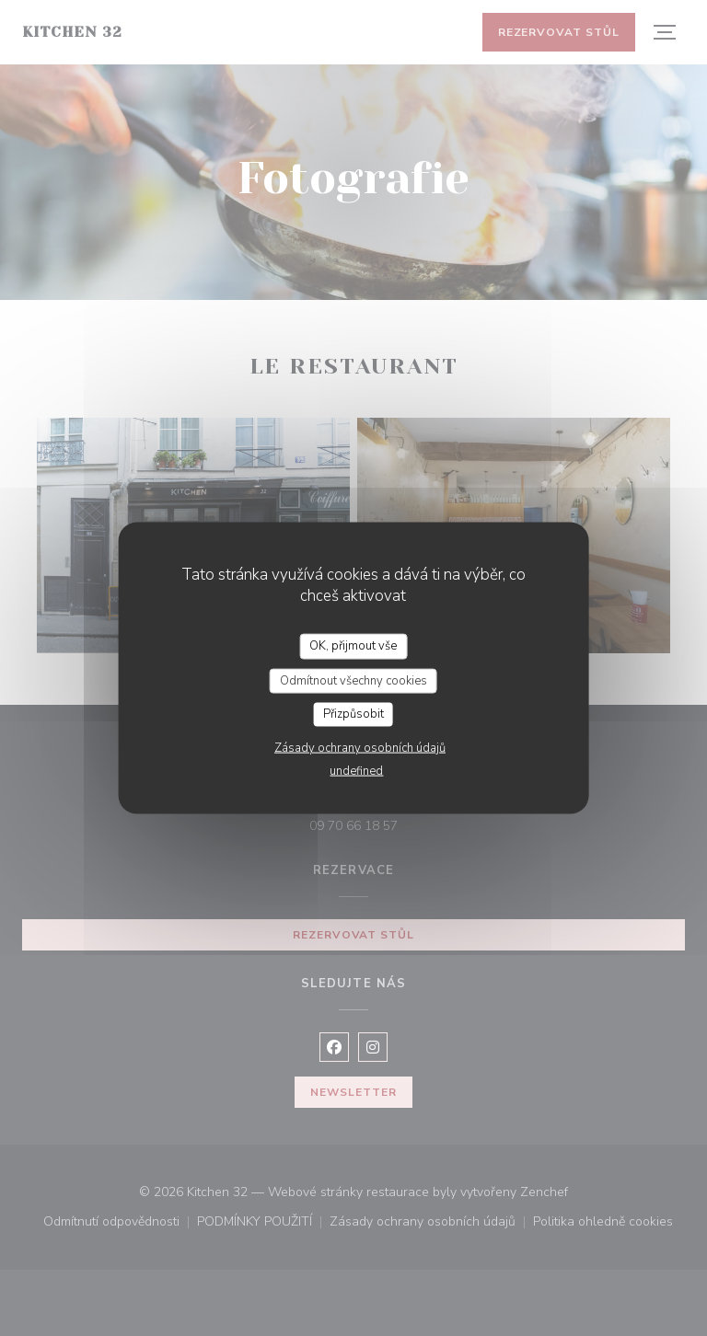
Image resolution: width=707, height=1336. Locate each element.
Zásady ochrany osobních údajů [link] (360, 747)
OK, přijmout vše (353, 646)
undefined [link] (356, 770)
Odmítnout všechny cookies (353, 680)
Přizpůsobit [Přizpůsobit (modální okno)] (353, 714)
